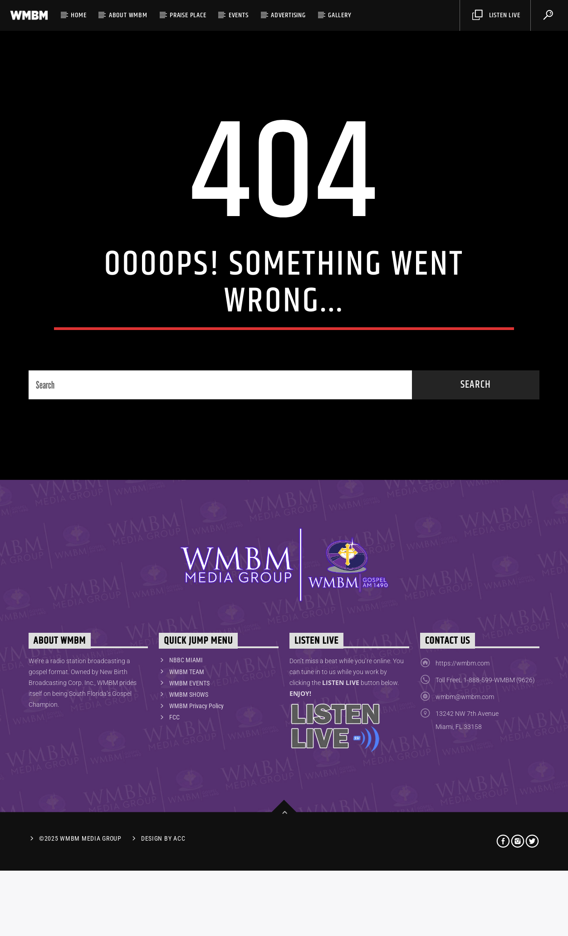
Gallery (340, 15)
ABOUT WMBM (128, 15)
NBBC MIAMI (186, 725)
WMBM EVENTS (189, 748)
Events (239, 15)
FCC (174, 783)
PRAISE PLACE (188, 15)
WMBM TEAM (186, 737)
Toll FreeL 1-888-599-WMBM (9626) (485, 745)
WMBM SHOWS (188, 760)
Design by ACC (163, 904)
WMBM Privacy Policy (196, 771)
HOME (78, 15)
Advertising (288, 15)
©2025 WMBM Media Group (80, 904)
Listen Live (496, 15)
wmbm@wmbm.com (465, 762)
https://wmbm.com (463, 729)
